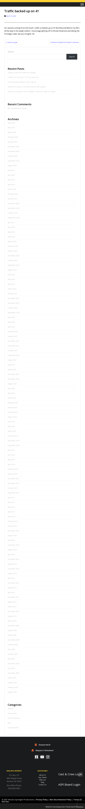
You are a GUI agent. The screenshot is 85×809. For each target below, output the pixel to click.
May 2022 (11, 322)
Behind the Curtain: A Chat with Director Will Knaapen (27, 87)
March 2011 (12, 607)
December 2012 (13, 583)
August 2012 (12, 588)
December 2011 (13, 597)
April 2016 (11, 540)
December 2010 (13, 611)
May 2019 (11, 426)
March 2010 (12, 621)
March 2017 (12, 516)
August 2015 (12, 550)
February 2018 (13, 469)
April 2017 (11, 512)
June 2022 (11, 317)
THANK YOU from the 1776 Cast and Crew (23, 77)
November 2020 (13, 379)
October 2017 (13, 488)
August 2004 (12, 682)
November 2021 (13, 346)
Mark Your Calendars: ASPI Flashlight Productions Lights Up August (32, 91)
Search (11, 52)
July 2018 (11, 450)
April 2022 (11, 327)
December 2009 (13, 626)
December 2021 (13, 341)
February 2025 (13, 194)
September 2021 (14, 355)
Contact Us (42, 785)
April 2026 (11, 128)
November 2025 (13, 151)
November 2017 (13, 483)
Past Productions (14, 718)
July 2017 (11, 497)
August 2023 (12, 270)
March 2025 (12, 189)
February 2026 (13, 137)
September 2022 (14, 313)
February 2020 (13, 403)
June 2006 (11, 668)
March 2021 (12, 369)
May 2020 (11, 388)
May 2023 (11, 279)
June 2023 (11, 275)
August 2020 (12, 384)
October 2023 (13, 260)
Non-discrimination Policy (60, 799)
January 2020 (12, 407)
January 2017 (12, 526)
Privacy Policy (42, 799)
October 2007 (13, 654)
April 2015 (11, 554)
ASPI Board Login (69, 784)
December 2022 (13, 298)
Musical (10, 709)
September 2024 (14, 218)
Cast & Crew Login (70, 774)
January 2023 (12, 294)
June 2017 (11, 502)
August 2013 (12, 573)
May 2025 (11, 180)
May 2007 (11, 659)
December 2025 (13, 146)
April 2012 (11, 592)
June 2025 (11, 175)
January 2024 (12, 251)
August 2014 (12, 564)
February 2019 (13, 436)
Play (9, 723)
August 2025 (12, 165)
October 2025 (13, 156)
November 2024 (13, 208)
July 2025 (11, 170)
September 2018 (14, 445)
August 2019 (12, 417)
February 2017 (13, 521)
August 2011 (12, 602)
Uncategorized (13, 727)
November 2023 (13, 256)
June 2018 (11, 455)
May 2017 (11, 507)
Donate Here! (42, 745)
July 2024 (11, 222)
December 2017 (13, 479)
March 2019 (12, 431)
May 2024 (11, 232)
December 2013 (13, 569)
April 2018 (11, 464)
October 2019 (13, 412)
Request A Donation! (42, 750)
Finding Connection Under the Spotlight (22, 72)
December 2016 (13, 531)
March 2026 (12, 132)
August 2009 (12, 630)
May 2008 (11, 649)
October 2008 (13, 645)
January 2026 (12, 142)
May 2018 (11, 460)
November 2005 (13, 673)
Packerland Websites (74, 807)
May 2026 (11, 123)
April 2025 (11, 184)
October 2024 (13, 213)
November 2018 (13, 441)
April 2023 (11, 284)
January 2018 (12, 474)
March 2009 (12, 635)
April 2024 (11, 237)
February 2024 (13, 246)
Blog (42, 782)
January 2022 (12, 336)
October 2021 (13, 350)
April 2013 (11, 578)
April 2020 (11, 393)
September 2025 (14, 161)
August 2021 (12, 360)
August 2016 (12, 535)
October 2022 (13, 308)
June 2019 (11, 422)
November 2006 (13, 664)
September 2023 (14, 265)
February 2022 (13, 331)
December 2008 (13, 640)
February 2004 (13, 687)
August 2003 (12, 692)
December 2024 (13, 203)
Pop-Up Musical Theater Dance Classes (22, 82)
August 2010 (12, 616)
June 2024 (11, 227)
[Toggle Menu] (82, 4)
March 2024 (12, 241)
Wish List (42, 780)
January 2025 (12, 199)
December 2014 (13, 559)
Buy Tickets (42, 777)
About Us (42, 775)
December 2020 (13, 374)
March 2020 (12, 398)
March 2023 (12, 289)
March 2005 (12, 678)
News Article (12, 713)
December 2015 (13, 545)
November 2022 (13, 303)
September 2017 (14, 493)
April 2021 (11, 365)
